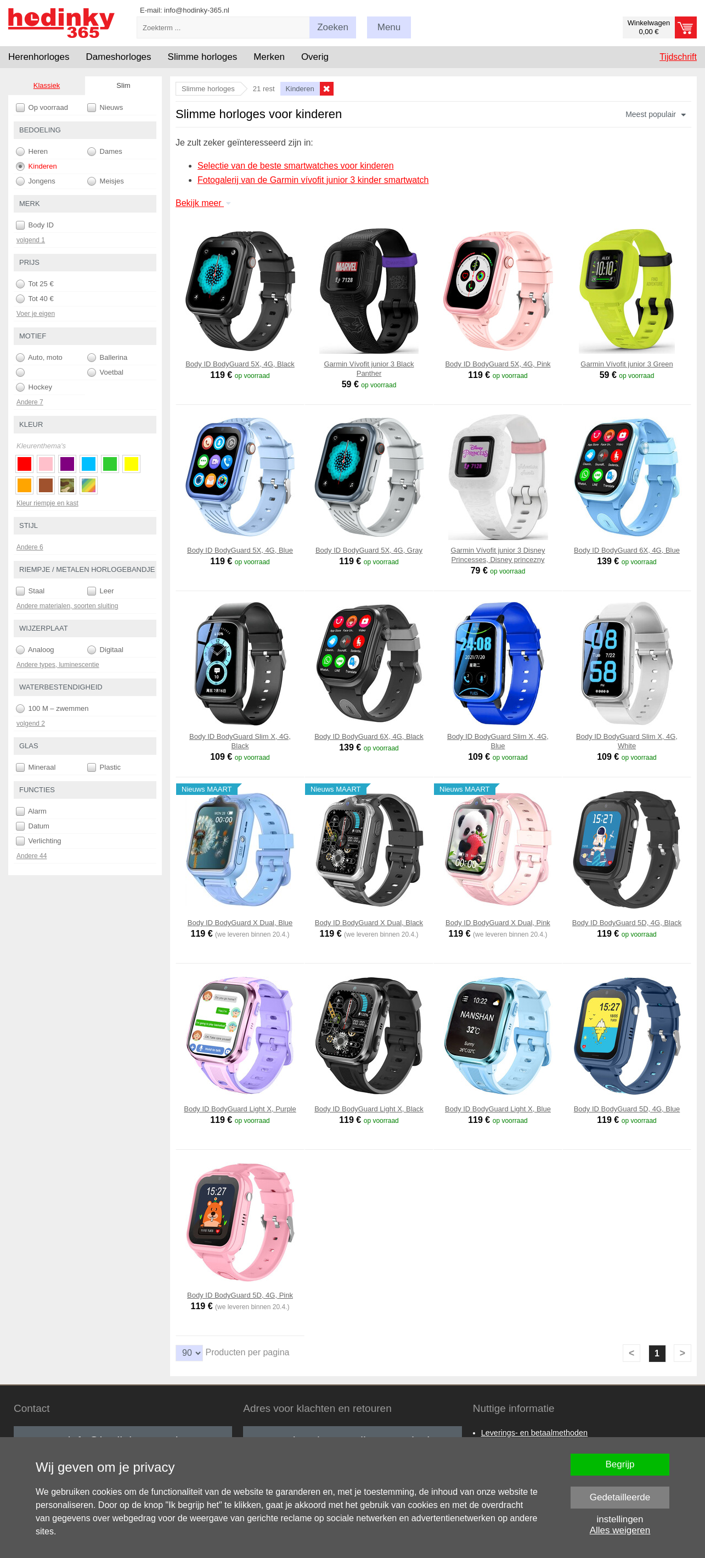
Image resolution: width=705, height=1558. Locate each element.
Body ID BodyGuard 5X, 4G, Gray (368, 550)
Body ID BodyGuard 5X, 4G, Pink (497, 364)
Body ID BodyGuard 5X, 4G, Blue (240, 550)
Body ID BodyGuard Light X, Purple (240, 1109)
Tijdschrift (678, 57)
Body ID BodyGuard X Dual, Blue (240, 923)
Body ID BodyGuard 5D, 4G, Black (626, 923)
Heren (32, 151)
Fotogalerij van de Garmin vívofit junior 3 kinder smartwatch (313, 180)
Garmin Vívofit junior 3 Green (626, 364)
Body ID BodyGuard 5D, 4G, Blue (627, 1109)
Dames (104, 151)
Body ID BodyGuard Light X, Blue (498, 1109)
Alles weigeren (620, 1530)
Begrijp (620, 1464)
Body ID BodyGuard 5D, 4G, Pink (240, 1295)
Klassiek (46, 85)
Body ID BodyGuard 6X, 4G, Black (369, 736)
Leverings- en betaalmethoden (534, 1432)
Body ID (35, 225)
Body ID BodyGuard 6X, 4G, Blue (627, 550)
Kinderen (36, 166)
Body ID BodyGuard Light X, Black (369, 1109)
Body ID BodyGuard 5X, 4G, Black (240, 364)
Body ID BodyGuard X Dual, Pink (497, 923)
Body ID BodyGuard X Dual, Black (369, 923)
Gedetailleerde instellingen (620, 1500)
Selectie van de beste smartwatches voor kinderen (296, 165)
